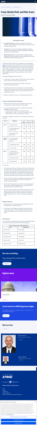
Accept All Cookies (18, 423)
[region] (18, 412)
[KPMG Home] (3, 1)
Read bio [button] (20, 339)
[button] (35, 1)
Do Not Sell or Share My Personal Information (12, 394)
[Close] (35, 402)
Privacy (3, 390)
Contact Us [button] (5, 328)
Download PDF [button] (7, 263)
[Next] (7, 277)
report (3, 65)
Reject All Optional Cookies (18, 420)
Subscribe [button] (5, 315)
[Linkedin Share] (10, 382)
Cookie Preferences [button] (6, 393)
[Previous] (3, 277)
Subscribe (16, 382)
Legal (3, 388)
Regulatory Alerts (17, 7)
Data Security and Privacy (7, 7)
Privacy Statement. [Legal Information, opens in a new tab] (10, 414)
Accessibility (5, 391)
